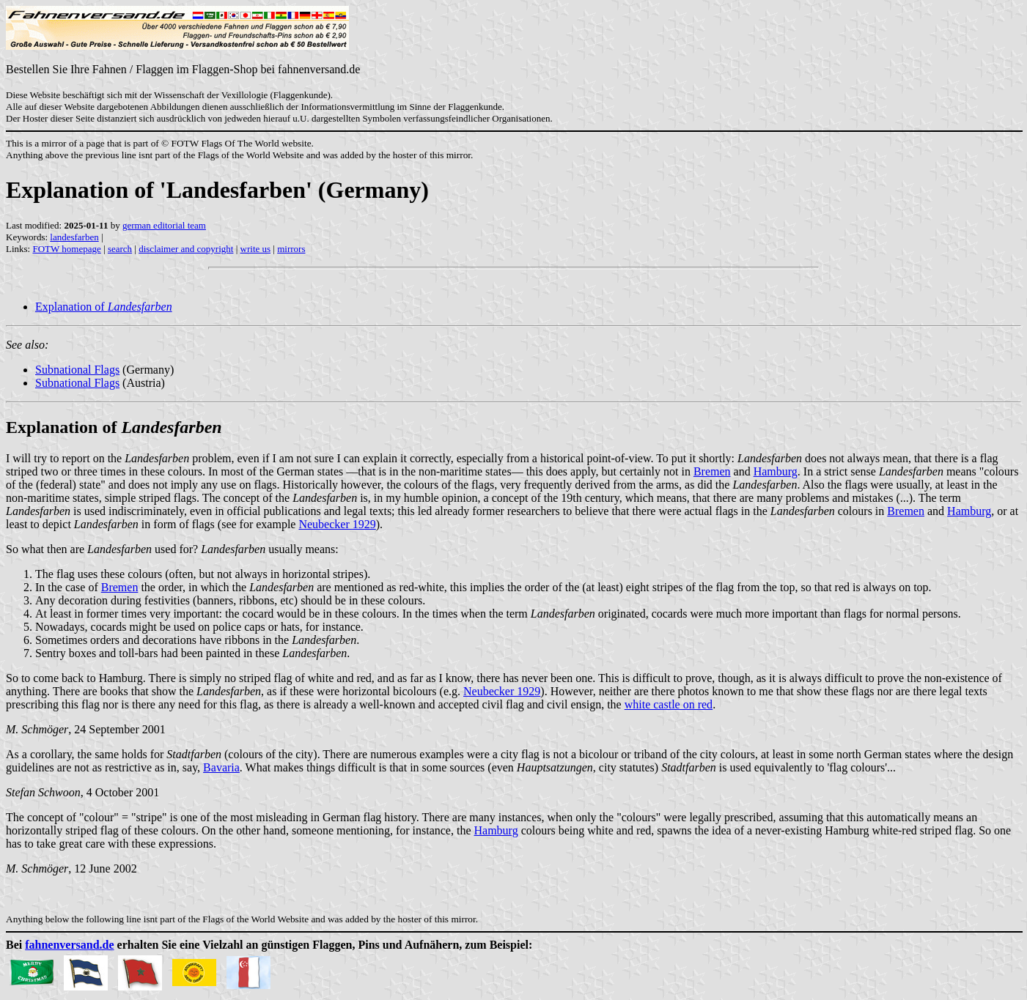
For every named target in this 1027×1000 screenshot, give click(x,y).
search (120, 248)
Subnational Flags (77, 369)
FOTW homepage (66, 248)
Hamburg (776, 471)
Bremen (712, 471)
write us (255, 248)
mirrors (291, 248)
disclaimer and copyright (186, 248)
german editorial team (164, 225)
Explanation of (103, 306)
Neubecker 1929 (336, 524)
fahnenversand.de (69, 944)
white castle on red (669, 704)
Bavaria (221, 767)
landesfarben (74, 237)
